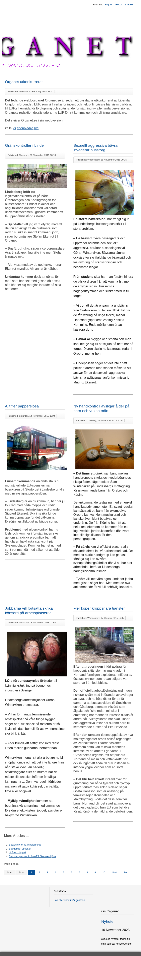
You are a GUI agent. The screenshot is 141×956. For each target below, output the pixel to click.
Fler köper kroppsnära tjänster (99, 608)
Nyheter (108, 921)
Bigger (109, 4)
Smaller (129, 4)
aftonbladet (25, 128)
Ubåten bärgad (17, 852)
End (126, 872)
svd (36, 128)
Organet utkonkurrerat (24, 82)
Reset (118, 4)
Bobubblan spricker (20, 848)
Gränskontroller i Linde (24, 145)
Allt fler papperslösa (22, 406)
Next (114, 872)
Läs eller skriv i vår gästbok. (69, 900)
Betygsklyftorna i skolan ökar (25, 844)
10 (103, 872)
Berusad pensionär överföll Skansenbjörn (32, 856)
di (14, 128)
